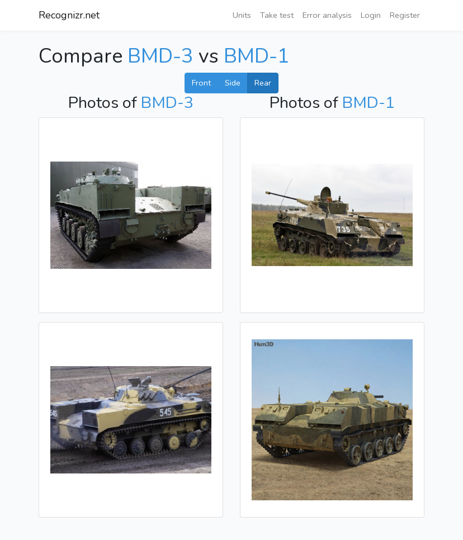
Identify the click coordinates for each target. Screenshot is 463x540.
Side (232, 82)
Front (201, 82)
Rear (262, 82)
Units (242, 15)
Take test (277, 15)
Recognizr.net (69, 15)
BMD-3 (160, 56)
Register (405, 15)
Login (371, 15)
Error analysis (327, 15)
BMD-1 (257, 56)
